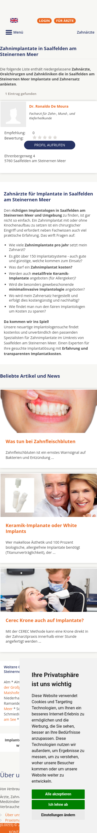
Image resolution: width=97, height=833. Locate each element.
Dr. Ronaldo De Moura (49, 106)
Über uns (12, 814)
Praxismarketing (18, 820)
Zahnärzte (85, 32)
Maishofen (12, 692)
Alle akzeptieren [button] (58, 794)
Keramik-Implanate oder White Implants (41, 528)
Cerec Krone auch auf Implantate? (45, 620)
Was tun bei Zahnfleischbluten (41, 441)
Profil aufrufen (49, 145)
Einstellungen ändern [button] (58, 815)
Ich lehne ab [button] (58, 804)
